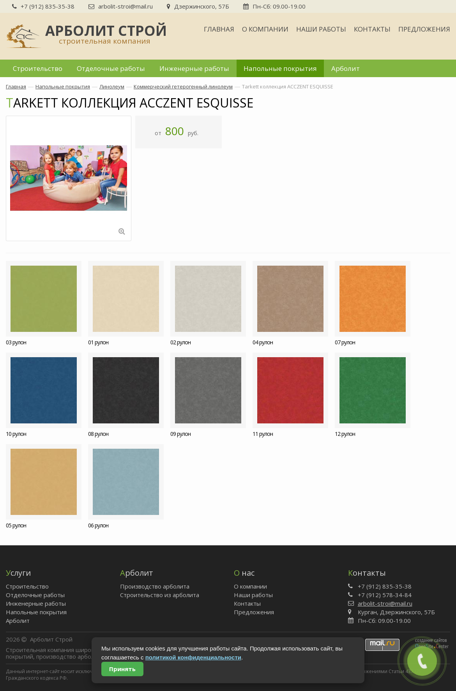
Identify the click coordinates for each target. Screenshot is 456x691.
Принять (122, 669)
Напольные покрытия (280, 68)
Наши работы (321, 29)
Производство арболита (154, 586)
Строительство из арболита (159, 595)
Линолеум (111, 86)
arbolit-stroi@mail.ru (120, 6)
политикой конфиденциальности (193, 657)
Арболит (345, 68)
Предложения (424, 29)
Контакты (372, 29)
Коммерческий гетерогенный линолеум (183, 86)
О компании (265, 29)
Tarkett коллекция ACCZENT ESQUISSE (287, 86)
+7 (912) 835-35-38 (43, 6)
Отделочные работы (111, 68)
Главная (219, 29)
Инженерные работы (194, 68)
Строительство (37, 68)
